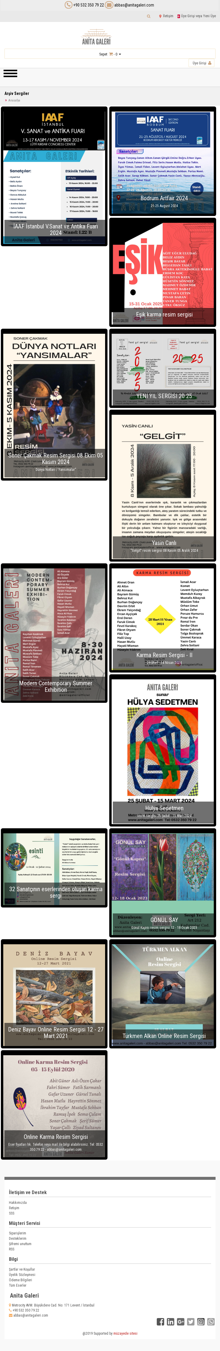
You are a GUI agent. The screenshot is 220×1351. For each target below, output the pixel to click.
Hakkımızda (18, 1203)
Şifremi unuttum (20, 1244)
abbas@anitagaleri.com (129, 5)
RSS (11, 1249)
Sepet (103, 54)
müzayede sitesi (125, 1333)
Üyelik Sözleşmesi (22, 1275)
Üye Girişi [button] (202, 63)
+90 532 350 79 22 (88, 5)
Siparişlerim (17, 1233)
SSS (11, 1213)
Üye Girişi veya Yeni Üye (196, 16)
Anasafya (14, 100)
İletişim (166, 16)
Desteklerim (17, 1238)
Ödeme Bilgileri (20, 1280)
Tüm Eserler (17, 1285)
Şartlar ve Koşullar (22, 1269)
